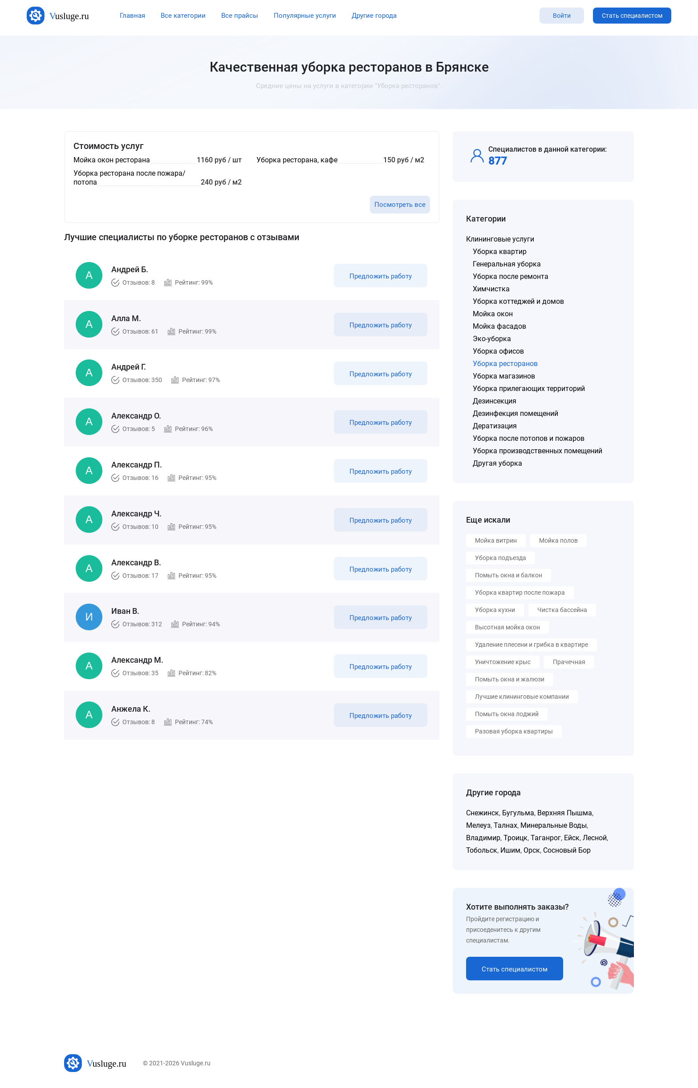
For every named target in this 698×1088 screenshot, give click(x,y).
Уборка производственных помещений (537, 451)
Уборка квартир (500, 251)
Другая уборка (497, 463)
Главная (132, 16)
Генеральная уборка (507, 264)
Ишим (510, 850)
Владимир (483, 838)
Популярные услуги (305, 16)
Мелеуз (478, 825)
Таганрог (546, 838)
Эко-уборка (492, 338)
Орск (532, 850)
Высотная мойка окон (507, 627)
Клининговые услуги (500, 239)
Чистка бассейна (562, 609)
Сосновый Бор (567, 850)
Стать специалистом (632, 15)
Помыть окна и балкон (508, 575)
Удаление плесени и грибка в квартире (531, 644)
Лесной (595, 838)
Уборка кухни (495, 609)
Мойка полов (558, 540)
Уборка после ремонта (510, 276)
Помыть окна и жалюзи (509, 679)
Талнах (505, 825)
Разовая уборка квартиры (514, 731)
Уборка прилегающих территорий (529, 388)
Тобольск (481, 850)
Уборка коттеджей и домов (518, 301)
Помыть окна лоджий (507, 713)
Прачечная (569, 661)
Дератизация (495, 426)
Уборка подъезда (500, 557)
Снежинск (482, 813)
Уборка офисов (498, 351)
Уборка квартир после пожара (520, 592)
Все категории (183, 16)
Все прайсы (239, 16)
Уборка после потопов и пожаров (528, 438)
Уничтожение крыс (503, 661)
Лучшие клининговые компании (522, 696)
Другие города (374, 16)
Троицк (515, 838)
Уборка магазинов (504, 376)
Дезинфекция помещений (515, 413)
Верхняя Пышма (564, 813)
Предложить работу (379, 278)
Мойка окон (493, 314)
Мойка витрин (496, 540)
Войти (562, 15)
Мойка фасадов (499, 326)
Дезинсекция (494, 401)
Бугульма (518, 813)
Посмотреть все (400, 205)
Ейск (572, 838)
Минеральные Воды (553, 825)
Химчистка (491, 289)
